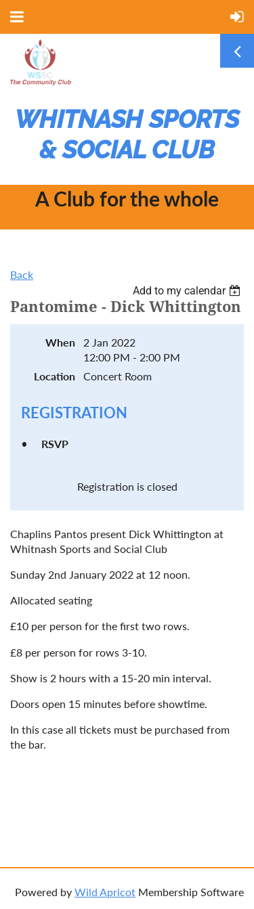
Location (54, 376)
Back (21, 274)
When (60, 342)
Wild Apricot (105, 891)
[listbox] (188, 290)
